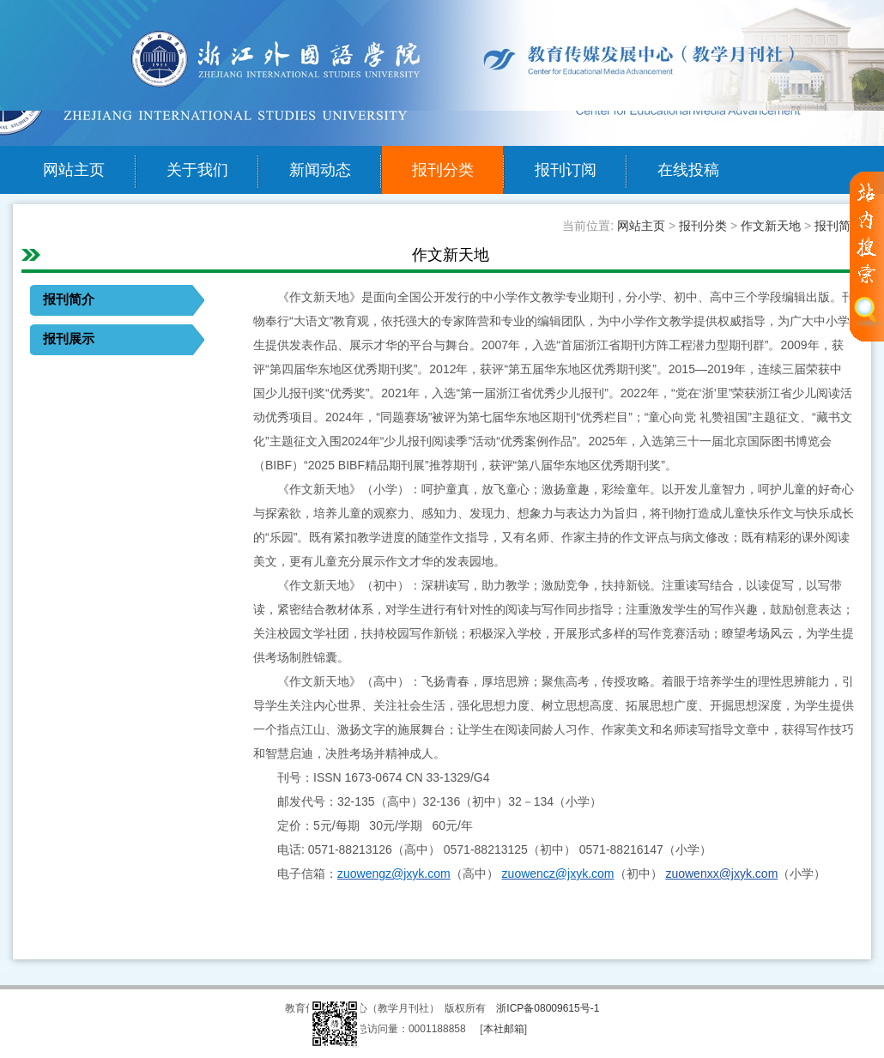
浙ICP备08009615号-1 (547, 1008)
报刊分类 (443, 169)
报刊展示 (68, 338)
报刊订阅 (565, 169)
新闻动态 (320, 169)
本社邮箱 (503, 1029)
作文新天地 (771, 226)
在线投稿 (688, 169)
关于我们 (197, 169)
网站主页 (74, 169)
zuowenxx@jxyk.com (721, 873)
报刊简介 (838, 226)
